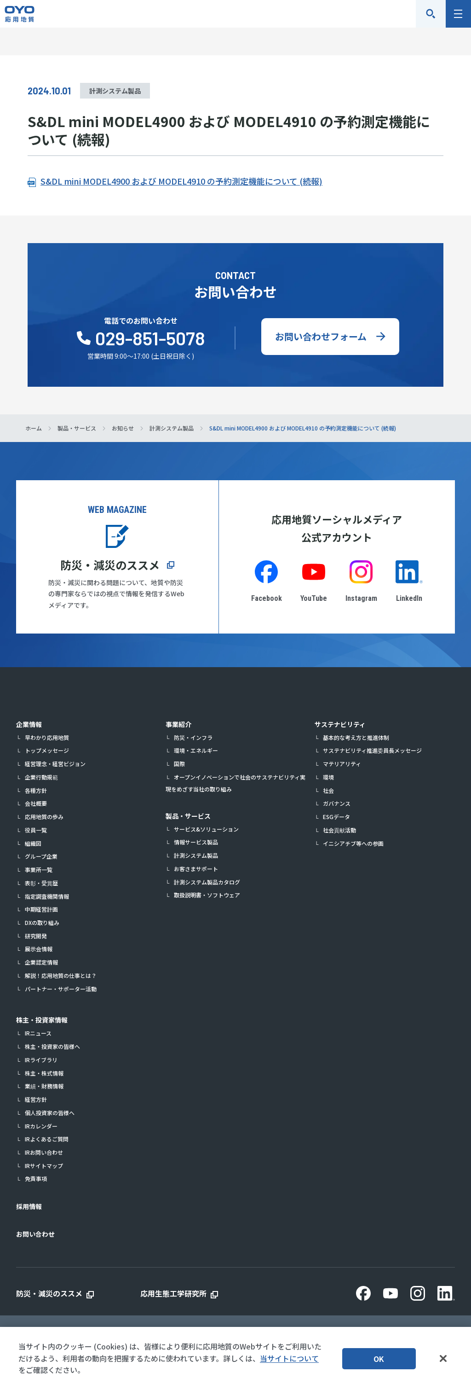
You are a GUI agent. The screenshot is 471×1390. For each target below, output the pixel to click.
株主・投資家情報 (42, 1019)
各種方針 (36, 790)
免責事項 (36, 1178)
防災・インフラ (193, 737)
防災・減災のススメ (110, 565)
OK (378, 1358)
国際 (179, 764)
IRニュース (38, 1033)
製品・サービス (188, 815)
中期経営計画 (41, 909)
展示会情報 (38, 949)
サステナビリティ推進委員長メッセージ (372, 750)
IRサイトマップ (44, 1165)
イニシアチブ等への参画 (353, 843)
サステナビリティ (340, 724)
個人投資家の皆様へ (50, 1113)
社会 (328, 790)
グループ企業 (41, 856)
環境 (328, 777)
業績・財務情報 (44, 1086)
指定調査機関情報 (47, 896)
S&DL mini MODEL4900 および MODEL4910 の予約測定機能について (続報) (181, 181)
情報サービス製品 (196, 842)
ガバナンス (336, 803)
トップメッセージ (47, 750)
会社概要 (36, 803)
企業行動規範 (41, 777)
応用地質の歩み (44, 816)
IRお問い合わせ (44, 1152)
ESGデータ (336, 816)
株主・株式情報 (44, 1073)
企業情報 (29, 724)
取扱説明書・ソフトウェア (207, 895)
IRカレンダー (41, 1126)
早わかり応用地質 (47, 737)
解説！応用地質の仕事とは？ (61, 975)
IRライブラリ (41, 1060)
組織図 (33, 843)
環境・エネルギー (196, 750)
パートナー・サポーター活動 (61, 989)
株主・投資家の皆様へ (52, 1046)
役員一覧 (36, 830)
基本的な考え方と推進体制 (356, 737)
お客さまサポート (196, 868)
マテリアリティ (342, 764)
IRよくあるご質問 (47, 1139)
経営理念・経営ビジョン (55, 764)
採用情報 (29, 1206)
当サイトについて (289, 1358)
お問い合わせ (35, 1234)
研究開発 (36, 936)
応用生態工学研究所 (173, 1293)
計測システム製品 (196, 855)
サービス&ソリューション (206, 829)
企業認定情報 (41, 962)
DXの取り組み (42, 922)
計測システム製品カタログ (207, 882)
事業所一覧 (38, 869)
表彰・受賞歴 (41, 883)
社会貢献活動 (339, 830)
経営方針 (36, 1099)
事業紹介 (178, 724)
